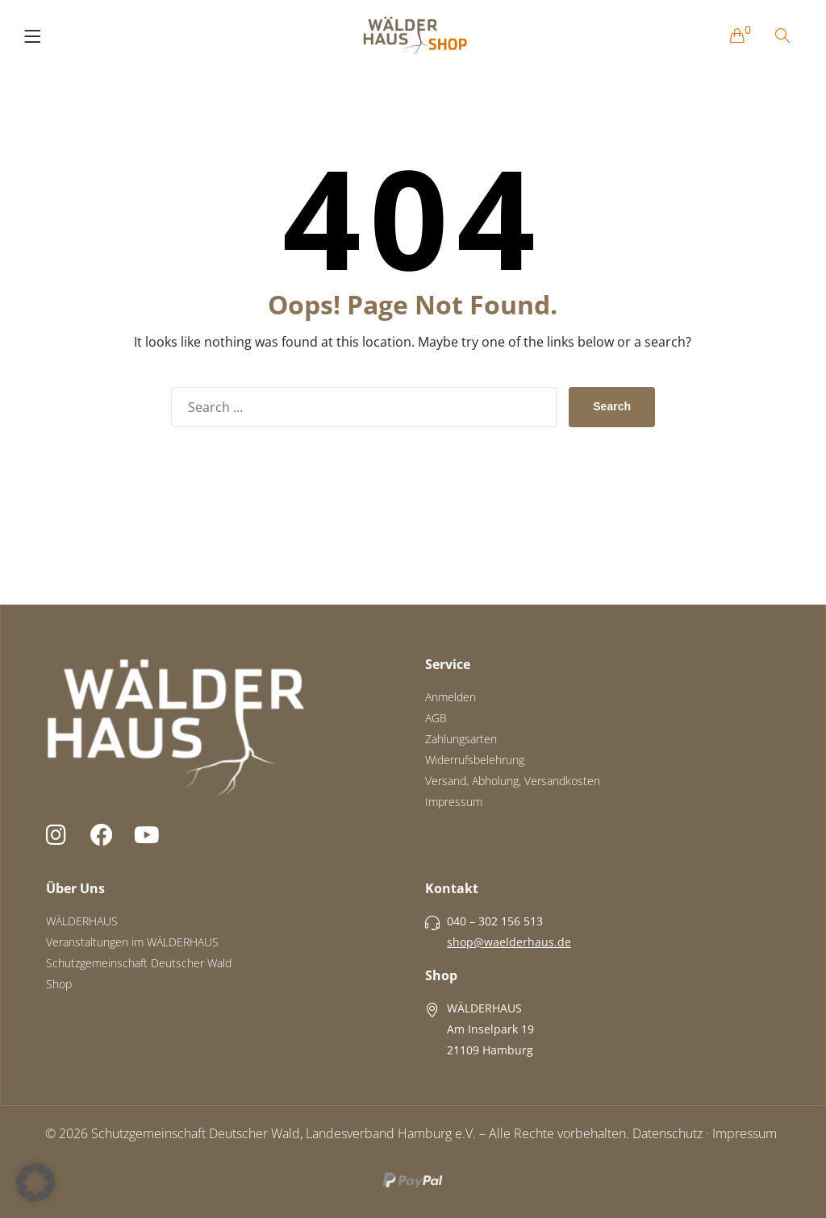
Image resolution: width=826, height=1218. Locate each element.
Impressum (744, 1133)
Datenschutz (667, 1133)
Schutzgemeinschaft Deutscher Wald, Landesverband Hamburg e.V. (283, 1133)
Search (612, 406)
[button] (35, 1182)
